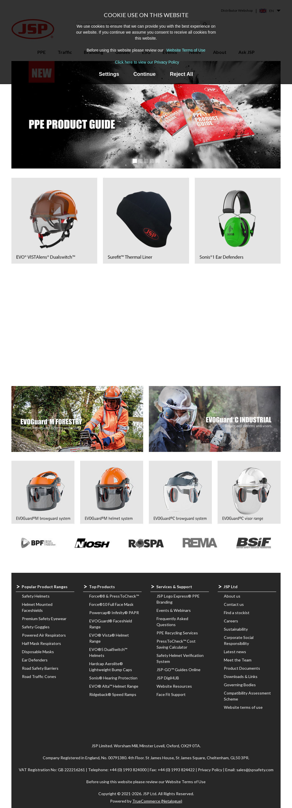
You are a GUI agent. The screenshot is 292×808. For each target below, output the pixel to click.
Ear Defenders (35, 659)
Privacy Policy (210, 769)
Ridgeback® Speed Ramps (112, 694)
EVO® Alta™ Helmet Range (113, 686)
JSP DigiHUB (168, 677)
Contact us (234, 604)
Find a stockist (237, 612)
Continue (144, 74)
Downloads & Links (240, 676)
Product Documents (242, 668)
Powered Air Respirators (44, 635)
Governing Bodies (240, 684)
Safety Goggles (36, 626)
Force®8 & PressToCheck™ (114, 596)
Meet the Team (238, 659)
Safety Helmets (36, 596)
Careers (231, 620)
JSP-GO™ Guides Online (178, 669)
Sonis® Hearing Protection (113, 677)
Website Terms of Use (186, 50)
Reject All (181, 74)
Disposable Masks (38, 651)
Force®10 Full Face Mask (111, 604)
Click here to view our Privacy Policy (147, 62)
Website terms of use (243, 707)
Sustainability (236, 629)
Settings (109, 74)
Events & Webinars (174, 610)
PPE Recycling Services (177, 632)
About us (232, 596)
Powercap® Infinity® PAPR (114, 612)
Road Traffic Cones (39, 676)
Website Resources (174, 686)
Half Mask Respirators (41, 643)
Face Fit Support (171, 694)
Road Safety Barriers (40, 668)
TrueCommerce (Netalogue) (157, 801)
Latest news (235, 651)
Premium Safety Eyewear (44, 618)
